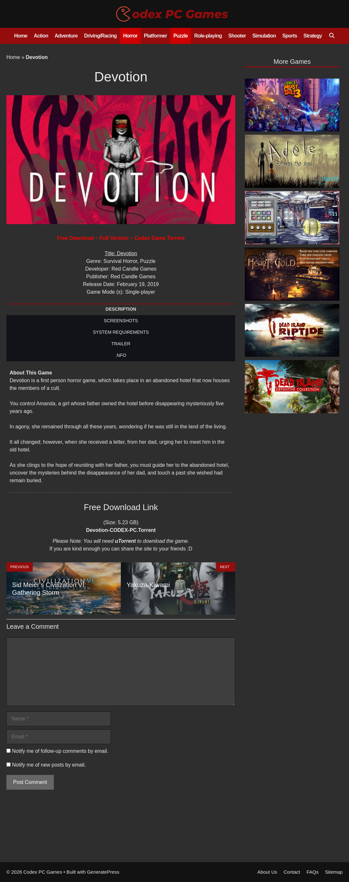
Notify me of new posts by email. (49, 765)
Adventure (66, 35)
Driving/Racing (100, 35)
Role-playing (208, 35)
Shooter (237, 35)
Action (41, 35)
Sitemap (334, 872)
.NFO (120, 355)
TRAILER (121, 343)
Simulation (264, 35)
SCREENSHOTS (121, 320)
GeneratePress (103, 872)
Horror (130, 35)
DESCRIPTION (120, 309)
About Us (267, 872)
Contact (292, 872)
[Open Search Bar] (331, 36)
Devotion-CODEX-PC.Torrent (120, 530)
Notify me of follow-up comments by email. (60, 751)
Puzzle (180, 35)
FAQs (312, 872)
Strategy (312, 35)
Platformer (155, 35)
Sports (289, 35)
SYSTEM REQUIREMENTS (121, 332)
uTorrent (125, 541)
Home (20, 35)
